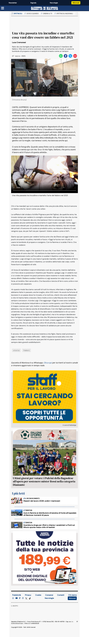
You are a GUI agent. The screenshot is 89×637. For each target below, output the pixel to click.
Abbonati (75, 3)
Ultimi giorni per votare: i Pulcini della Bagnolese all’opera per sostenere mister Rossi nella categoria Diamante (44, 481)
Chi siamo (72, 595)
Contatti (60, 595)
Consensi (49, 595)
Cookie (38, 595)
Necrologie (54, 3)
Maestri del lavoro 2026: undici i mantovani (41, 501)
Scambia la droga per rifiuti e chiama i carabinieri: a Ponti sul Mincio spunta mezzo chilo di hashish (49, 526)
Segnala (33, 3)
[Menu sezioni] (2, 8)
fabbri (26, 350)
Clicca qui (48, 362)
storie (16, 350)
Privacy (28, 595)
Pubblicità (16, 595)
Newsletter (13, 3)
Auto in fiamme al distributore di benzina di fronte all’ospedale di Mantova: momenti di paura (49, 514)
